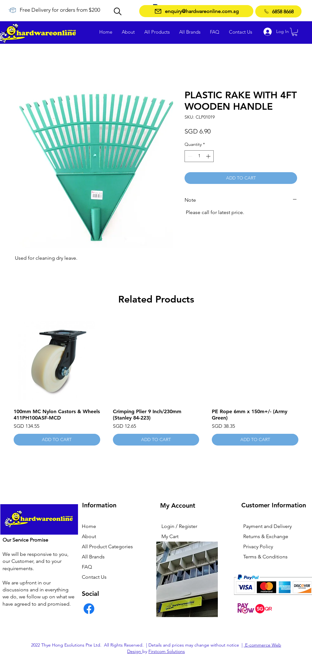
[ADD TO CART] (57, 440)
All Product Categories (107, 547)
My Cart (170, 536)
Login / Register (179, 526)
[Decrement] (189, 156)
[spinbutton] (199, 156)
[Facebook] (89, 609)
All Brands (93, 557)
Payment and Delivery (267, 526)
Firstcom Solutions (166, 651)
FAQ (87, 567)
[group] (156, 381)
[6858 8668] (278, 11)
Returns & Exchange (265, 536)
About (89, 536)
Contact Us (94, 577)
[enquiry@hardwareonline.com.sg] (196, 11)
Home (89, 526)
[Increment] (209, 156)
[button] (294, 32)
